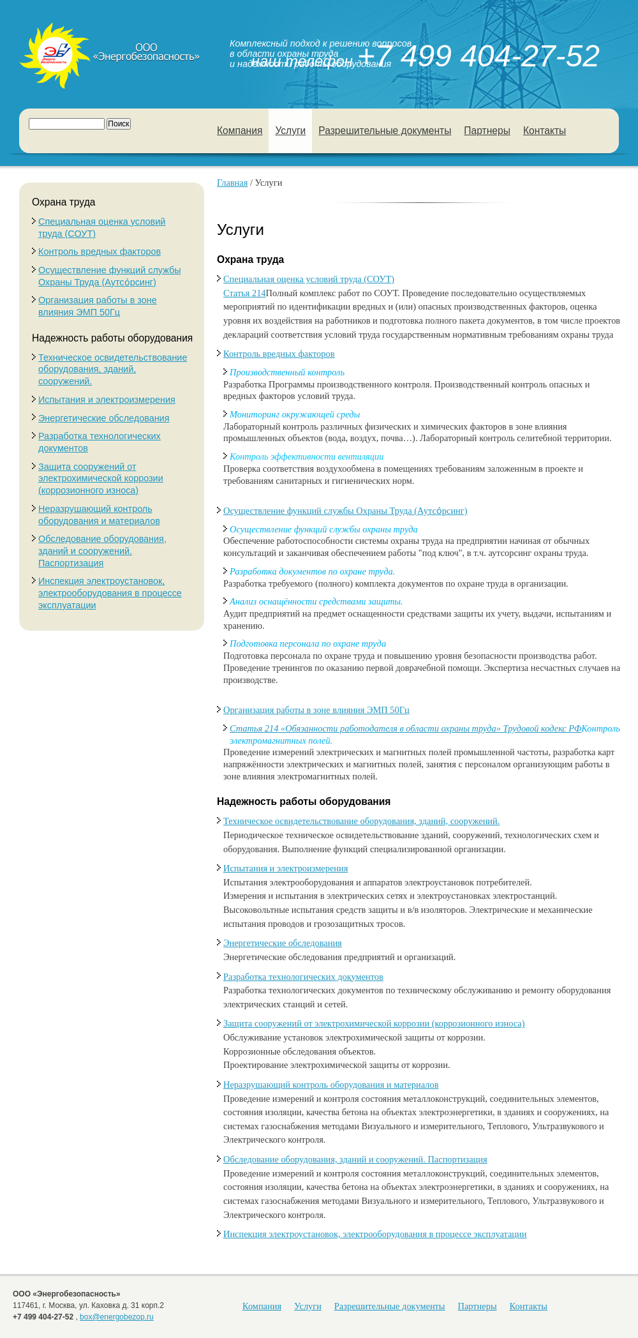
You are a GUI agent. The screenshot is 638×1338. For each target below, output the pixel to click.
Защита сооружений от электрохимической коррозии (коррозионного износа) (100, 478)
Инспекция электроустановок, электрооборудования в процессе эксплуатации (110, 593)
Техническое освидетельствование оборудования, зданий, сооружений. (112, 369)
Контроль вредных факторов (99, 251)
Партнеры (487, 130)
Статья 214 (244, 293)
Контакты (544, 130)
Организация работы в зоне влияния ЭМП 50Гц (316, 710)
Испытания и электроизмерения (106, 400)
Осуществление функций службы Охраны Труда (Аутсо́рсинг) (345, 511)
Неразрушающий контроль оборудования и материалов (330, 1084)
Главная (232, 182)
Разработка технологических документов (303, 977)
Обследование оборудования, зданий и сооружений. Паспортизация (102, 551)
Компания (239, 130)
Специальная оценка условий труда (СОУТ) (308, 279)
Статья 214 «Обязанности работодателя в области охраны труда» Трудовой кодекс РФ (405, 728)
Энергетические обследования (103, 418)
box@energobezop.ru (117, 1316)
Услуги (290, 130)
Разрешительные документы (384, 130)
